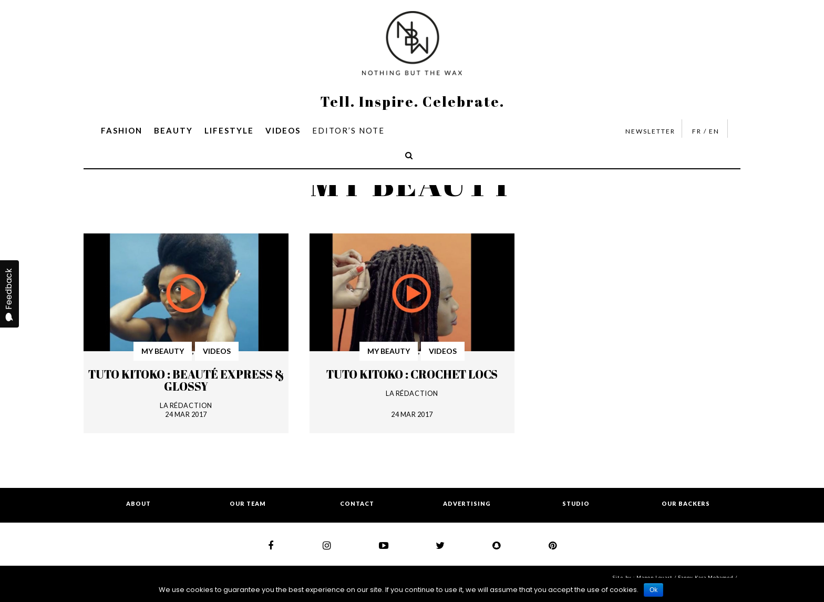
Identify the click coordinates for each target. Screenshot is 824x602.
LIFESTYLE (229, 130)
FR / (699, 131)
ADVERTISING (467, 503)
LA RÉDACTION (186, 405)
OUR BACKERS (686, 503)
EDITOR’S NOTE (348, 130)
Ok (653, 590)
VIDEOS (283, 130)
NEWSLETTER (650, 131)
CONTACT (357, 503)
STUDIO (576, 503)
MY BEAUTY (162, 350)
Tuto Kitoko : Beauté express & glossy (186, 380)
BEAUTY (173, 130)
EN (714, 131)
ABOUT (138, 503)
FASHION (121, 130)
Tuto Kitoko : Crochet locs (412, 374)
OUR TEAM (248, 503)
